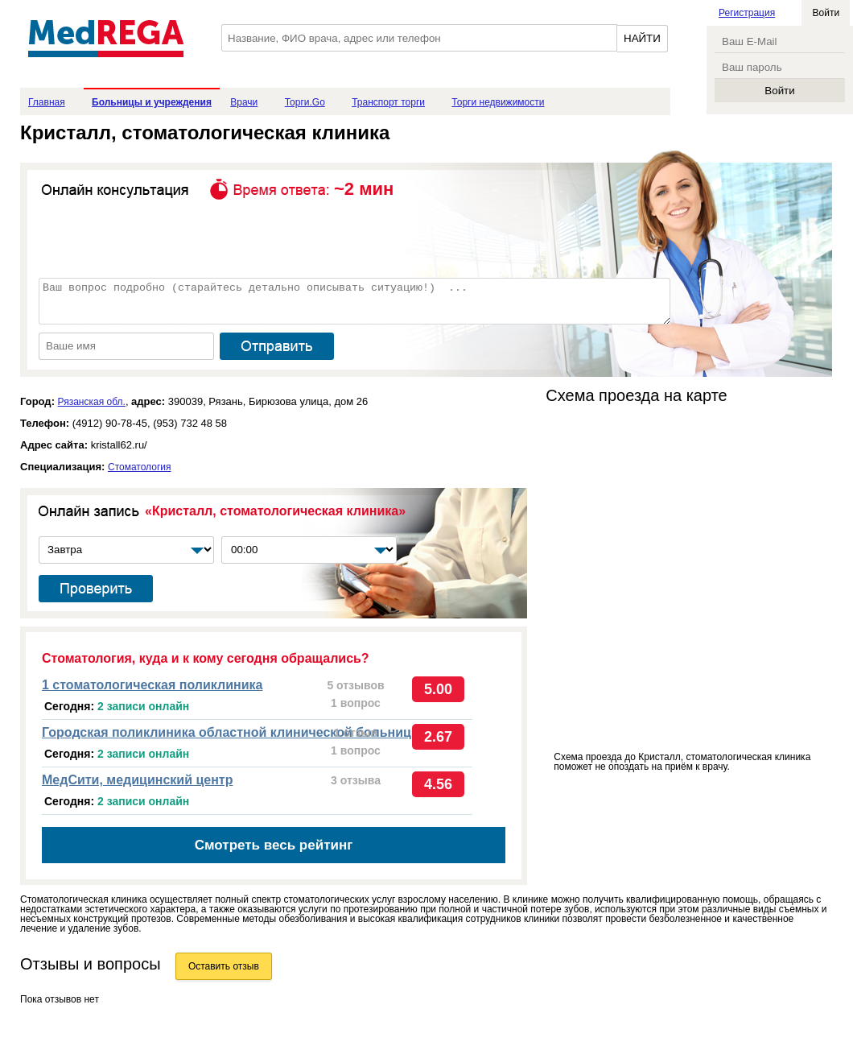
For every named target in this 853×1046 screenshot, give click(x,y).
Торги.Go (305, 102)
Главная (46, 102)
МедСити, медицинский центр (137, 780)
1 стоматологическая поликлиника (152, 685)
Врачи (244, 102)
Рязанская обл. (92, 401)
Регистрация (747, 13)
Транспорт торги (388, 102)
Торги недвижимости (497, 102)
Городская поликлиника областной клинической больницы (232, 732)
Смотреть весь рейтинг (274, 845)
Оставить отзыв (223, 966)
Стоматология (139, 467)
